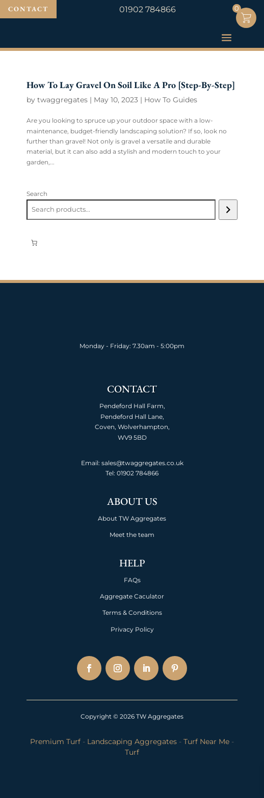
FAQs (132, 580)
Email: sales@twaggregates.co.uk (132, 463)
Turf (132, 752)
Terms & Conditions (132, 612)
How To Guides (170, 99)
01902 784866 (137, 473)
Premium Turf (55, 741)
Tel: (110, 473)
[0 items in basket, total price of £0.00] (34, 242)
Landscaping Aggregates (132, 741)
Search (37, 193)
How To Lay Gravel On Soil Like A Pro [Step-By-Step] (131, 85)
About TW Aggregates (132, 518)
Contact (28, 9)
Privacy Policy (132, 629)
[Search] (228, 210)
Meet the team (132, 534)
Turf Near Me (206, 741)
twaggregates (62, 99)
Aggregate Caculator (132, 596)
